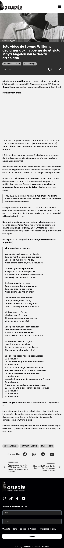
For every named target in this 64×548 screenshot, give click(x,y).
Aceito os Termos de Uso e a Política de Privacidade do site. (30, 529)
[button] (24, 454)
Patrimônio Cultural (12, 63)
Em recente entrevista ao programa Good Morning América (29, 186)
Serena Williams (10, 446)
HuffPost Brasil (13, 92)
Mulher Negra (29, 63)
